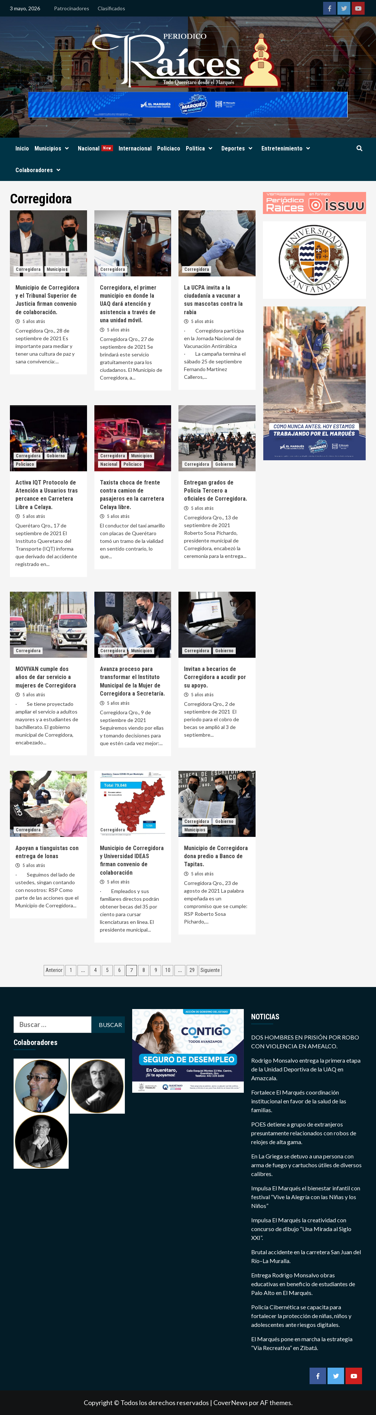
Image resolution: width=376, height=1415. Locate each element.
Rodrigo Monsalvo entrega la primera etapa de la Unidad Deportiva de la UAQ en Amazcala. (306, 1069)
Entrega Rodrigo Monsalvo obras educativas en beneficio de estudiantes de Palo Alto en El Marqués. (303, 1283)
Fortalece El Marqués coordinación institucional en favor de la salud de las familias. (298, 1101)
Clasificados (111, 8)
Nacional (95, 148)
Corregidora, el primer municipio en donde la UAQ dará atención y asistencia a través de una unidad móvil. (128, 304)
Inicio (22, 148)
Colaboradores (39, 170)
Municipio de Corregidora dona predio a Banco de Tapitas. (216, 856)
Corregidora (28, 269)
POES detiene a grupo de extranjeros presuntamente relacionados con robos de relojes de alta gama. (303, 1133)
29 (192, 970)
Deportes (238, 148)
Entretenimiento (287, 148)
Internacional (135, 148)
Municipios (53, 148)
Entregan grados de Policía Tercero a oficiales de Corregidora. (215, 490)
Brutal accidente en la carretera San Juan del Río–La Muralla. (306, 1256)
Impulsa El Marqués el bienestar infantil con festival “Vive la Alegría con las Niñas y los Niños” (305, 1196)
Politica (201, 148)
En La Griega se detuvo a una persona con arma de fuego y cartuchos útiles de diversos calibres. (306, 1165)
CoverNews (230, 1402)
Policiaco (168, 148)
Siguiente (210, 970)
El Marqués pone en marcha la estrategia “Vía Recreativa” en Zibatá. (301, 1343)
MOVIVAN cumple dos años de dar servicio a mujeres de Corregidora (45, 677)
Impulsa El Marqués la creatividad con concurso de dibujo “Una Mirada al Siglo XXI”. (301, 1228)
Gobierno (56, 455)
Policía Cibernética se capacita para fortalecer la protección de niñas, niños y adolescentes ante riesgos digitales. (301, 1315)
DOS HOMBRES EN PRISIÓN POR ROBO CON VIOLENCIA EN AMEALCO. (305, 1041)
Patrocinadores (71, 8)
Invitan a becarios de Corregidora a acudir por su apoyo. (215, 677)
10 (167, 970)
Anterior (54, 970)
